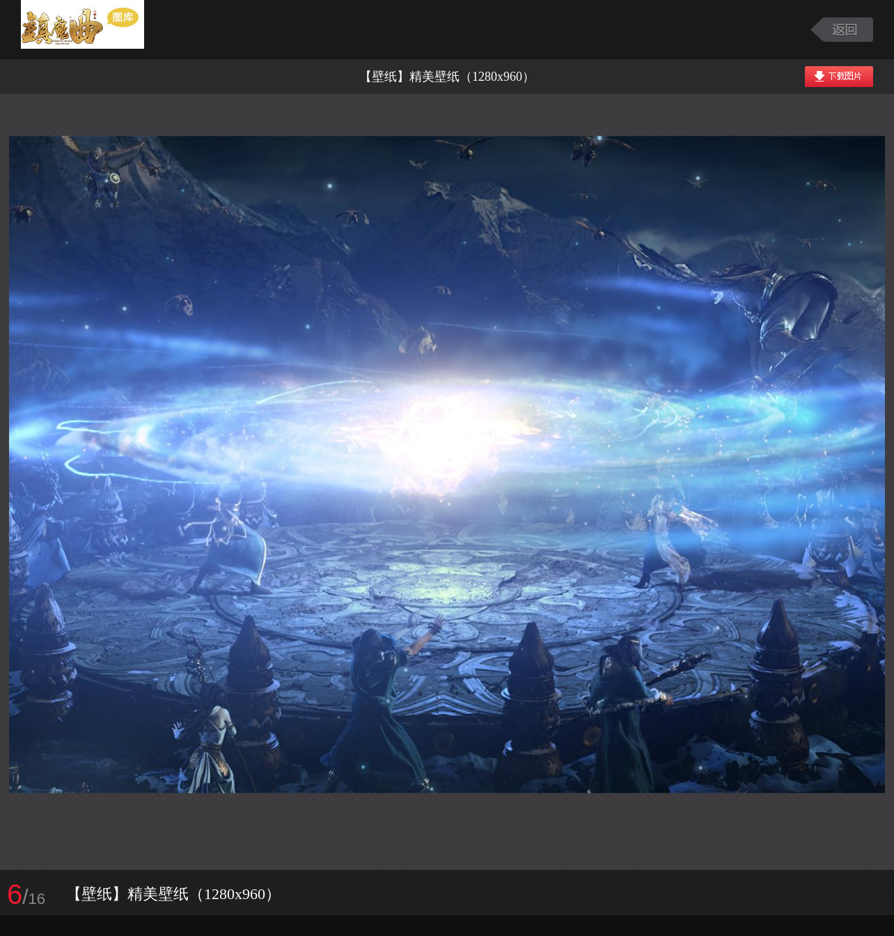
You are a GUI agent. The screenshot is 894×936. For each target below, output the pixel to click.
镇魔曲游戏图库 (99, 29)
